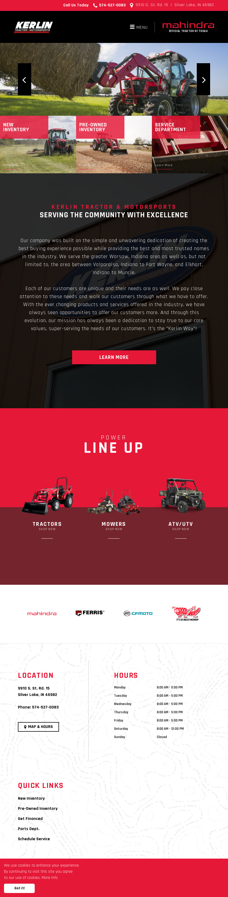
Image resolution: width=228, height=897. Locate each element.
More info (50, 877)
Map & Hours (38, 727)
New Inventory (31, 798)
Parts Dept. (29, 829)
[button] (24, 79)
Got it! (19, 888)
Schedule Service (34, 839)
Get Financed (30, 819)
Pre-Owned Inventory (38, 808)
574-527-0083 (45, 707)
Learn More (114, 357)
